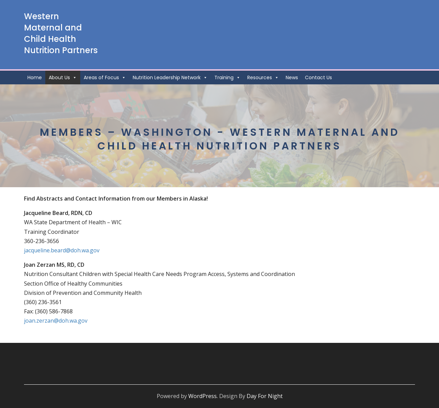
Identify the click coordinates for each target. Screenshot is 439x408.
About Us (63, 77)
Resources (263, 77)
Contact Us (318, 77)
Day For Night (265, 396)
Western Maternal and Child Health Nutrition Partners (61, 33)
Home (34, 77)
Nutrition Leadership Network (170, 77)
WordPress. (203, 396)
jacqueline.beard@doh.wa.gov (61, 250)
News (292, 77)
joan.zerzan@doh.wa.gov (55, 320)
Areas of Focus (105, 77)
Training (227, 77)
